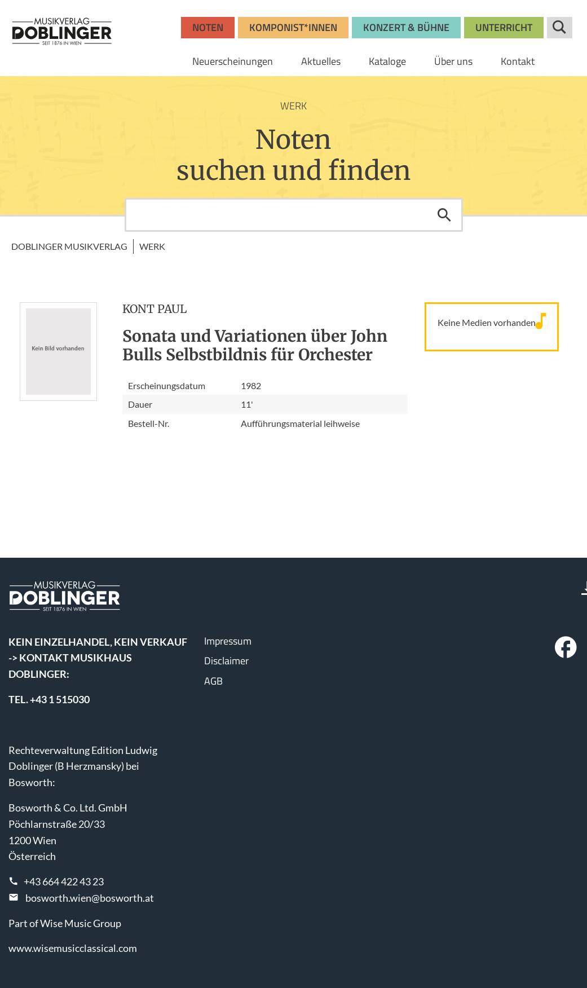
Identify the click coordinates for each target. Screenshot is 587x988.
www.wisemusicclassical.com (72, 948)
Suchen (444, 215)
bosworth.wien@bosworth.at (89, 898)
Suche (559, 27)
